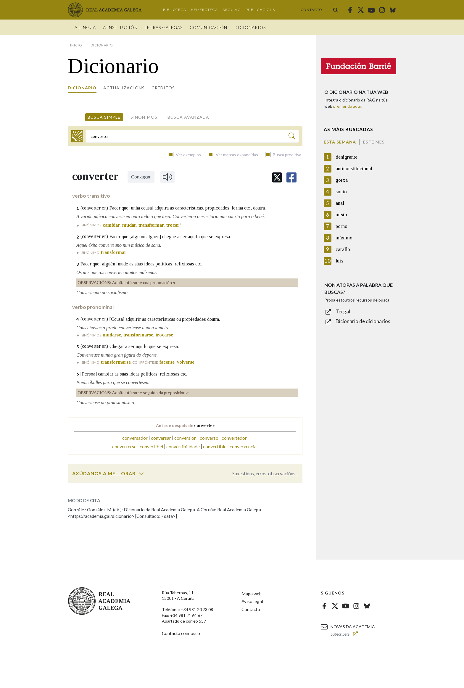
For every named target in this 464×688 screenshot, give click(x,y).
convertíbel (151, 446)
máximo (344, 238)
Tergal (343, 311)
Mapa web (251, 593)
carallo (343, 249)
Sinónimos (143, 117)
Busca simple (104, 117)
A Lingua (85, 27)
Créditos (163, 87)
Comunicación (208, 27)
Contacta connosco (181, 633)
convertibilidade (183, 446)
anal (340, 203)
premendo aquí (347, 106)
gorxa (342, 180)
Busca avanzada (188, 117)
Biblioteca (174, 9)
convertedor (234, 438)
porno (341, 226)
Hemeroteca (204, 9)
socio (341, 191)
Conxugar (141, 176)
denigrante (346, 157)
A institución (120, 27)
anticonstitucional (354, 168)
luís (339, 261)
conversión (185, 438)
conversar (161, 438)
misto (341, 214)
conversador (135, 438)
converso (209, 438)
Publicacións (260, 9)
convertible (214, 446)
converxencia (243, 446)
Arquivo (232, 9)
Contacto (311, 9)
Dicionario (82, 87)
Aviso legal (252, 601)
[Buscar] (292, 137)
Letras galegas (164, 27)
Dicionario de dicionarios (363, 321)
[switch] (141, 473)
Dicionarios (250, 27)
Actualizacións (124, 87)
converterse (124, 446)
